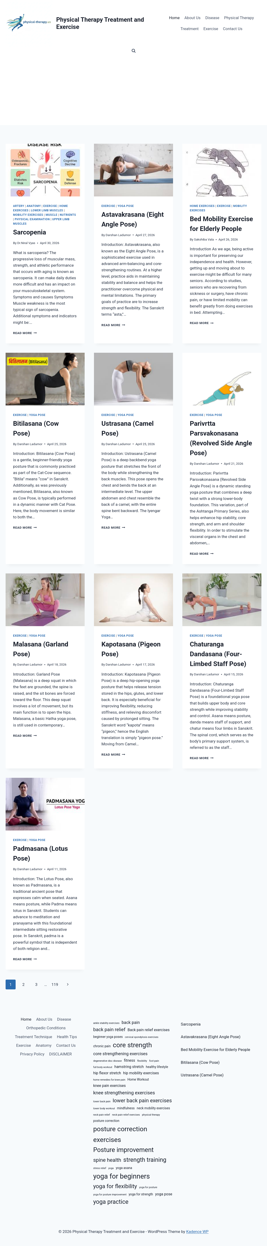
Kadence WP (197, 1231)
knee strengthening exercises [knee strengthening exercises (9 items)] (124, 1093)
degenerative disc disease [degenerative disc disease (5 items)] (107, 1060)
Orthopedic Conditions (46, 1028)
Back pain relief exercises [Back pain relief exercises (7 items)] (149, 1030)
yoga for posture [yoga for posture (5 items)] (148, 1187)
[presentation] (45, 170)
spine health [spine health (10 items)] (107, 1160)
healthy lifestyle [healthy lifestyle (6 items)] (157, 1067)
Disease (212, 17)
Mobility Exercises (28, 214)
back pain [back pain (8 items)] (130, 1022)
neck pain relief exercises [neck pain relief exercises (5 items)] (126, 1114)
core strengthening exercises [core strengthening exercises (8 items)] (120, 1053)
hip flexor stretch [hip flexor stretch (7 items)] (107, 1073)
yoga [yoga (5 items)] (111, 1168)
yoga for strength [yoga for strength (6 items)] (141, 1194)
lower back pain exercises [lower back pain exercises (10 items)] (142, 1100)
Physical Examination (32, 219)
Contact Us (232, 28)
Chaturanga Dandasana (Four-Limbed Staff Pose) (218, 654)
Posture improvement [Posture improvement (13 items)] (123, 1150)
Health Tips (67, 1036)
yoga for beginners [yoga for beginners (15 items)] (121, 1176)
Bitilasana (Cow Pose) (200, 1062)
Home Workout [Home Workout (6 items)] (138, 1079)
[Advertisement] (133, 90)
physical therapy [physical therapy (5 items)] (151, 1114)
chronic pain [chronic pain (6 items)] (102, 1046)
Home (174, 17)
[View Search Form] (133, 51)
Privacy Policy (32, 1054)
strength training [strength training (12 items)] (144, 1159)
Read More (25, 333)
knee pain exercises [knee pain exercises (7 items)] (109, 1085)
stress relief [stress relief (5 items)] (99, 1168)
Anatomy (34, 206)
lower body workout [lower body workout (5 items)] (104, 1108)
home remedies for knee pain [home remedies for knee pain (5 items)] (109, 1079)
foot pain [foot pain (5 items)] (154, 1060)
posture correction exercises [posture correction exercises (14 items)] (120, 1134)
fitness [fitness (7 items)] (129, 1060)
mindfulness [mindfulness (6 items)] (126, 1108)
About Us (192, 17)
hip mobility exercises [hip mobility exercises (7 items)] (141, 1073)
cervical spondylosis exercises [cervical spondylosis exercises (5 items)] (142, 1037)
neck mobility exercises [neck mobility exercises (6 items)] (153, 1108)
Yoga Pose (126, 206)
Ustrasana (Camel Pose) (202, 1075)
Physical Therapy (239, 17)
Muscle (51, 214)
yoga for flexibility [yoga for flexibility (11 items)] (115, 1186)
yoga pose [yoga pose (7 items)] (163, 1194)
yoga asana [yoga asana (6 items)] (124, 1168)
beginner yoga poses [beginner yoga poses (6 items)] (108, 1037)
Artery (18, 206)
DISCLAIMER (60, 1054)
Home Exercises (202, 206)
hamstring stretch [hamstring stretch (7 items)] (129, 1067)
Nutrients (68, 214)
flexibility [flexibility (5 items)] (142, 1060)
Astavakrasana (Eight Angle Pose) (210, 1036)
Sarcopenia (29, 232)
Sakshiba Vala (204, 239)
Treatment (189, 28)
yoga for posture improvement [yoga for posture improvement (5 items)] (110, 1194)
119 (55, 984)
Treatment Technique (33, 1036)
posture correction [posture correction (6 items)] (106, 1121)
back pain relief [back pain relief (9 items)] (109, 1029)
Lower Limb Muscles (47, 210)
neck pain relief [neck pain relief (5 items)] (101, 1114)
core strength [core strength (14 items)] (132, 1045)
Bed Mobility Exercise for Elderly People (215, 1049)
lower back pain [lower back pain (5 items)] (102, 1101)
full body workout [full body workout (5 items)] (102, 1067)
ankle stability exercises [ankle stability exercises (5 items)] (106, 1023)
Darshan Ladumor (118, 235)
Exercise (210, 28)
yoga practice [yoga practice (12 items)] (110, 1201)
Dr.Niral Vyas (26, 243)
